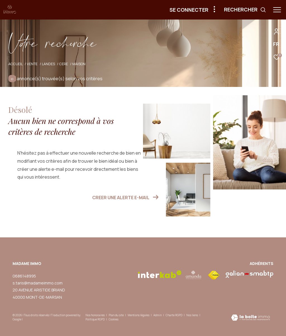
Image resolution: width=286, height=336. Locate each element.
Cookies (113, 319)
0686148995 (24, 276)
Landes (48, 64)
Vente (32, 64)
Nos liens (192, 315)
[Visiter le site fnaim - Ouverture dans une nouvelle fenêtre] (213, 275)
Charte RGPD (174, 315)
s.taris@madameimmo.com (38, 283)
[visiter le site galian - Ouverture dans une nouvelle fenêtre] (249, 274)
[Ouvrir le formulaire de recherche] (245, 10)
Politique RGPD (95, 319)
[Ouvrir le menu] (277, 10)
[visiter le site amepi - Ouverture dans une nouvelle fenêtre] (194, 275)
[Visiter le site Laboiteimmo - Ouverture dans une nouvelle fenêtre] (250, 318)
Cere (63, 64)
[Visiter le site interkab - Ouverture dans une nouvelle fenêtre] (160, 274)
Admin (157, 315)
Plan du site (116, 315)
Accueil (15, 64)
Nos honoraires (95, 315)
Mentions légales (139, 315)
